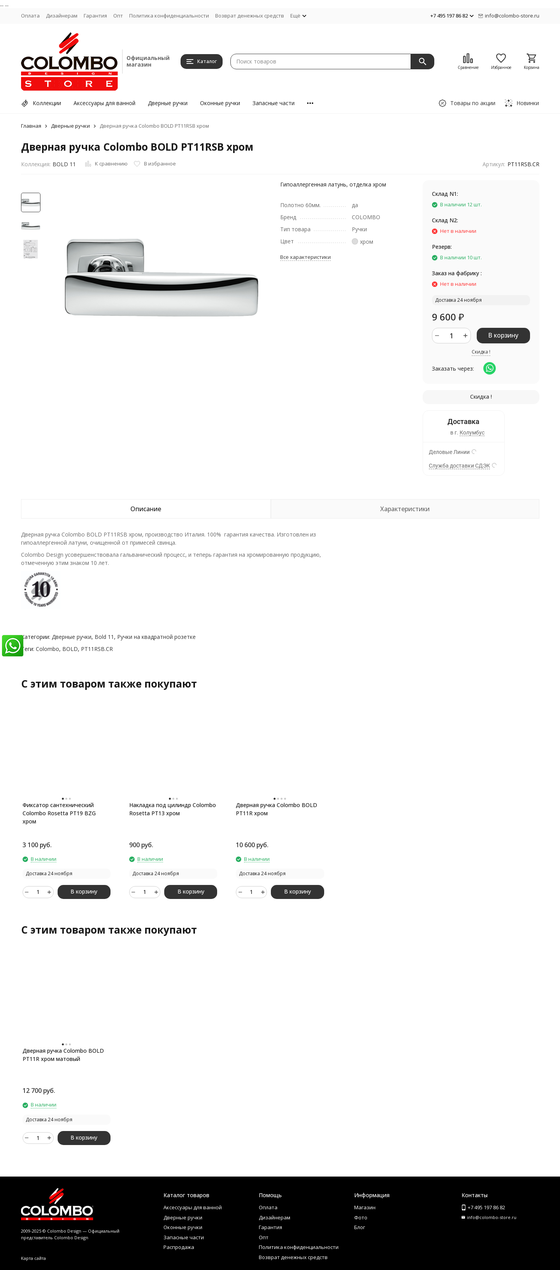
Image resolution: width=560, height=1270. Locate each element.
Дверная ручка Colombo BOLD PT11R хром (276, 809)
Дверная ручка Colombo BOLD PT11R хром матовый (63, 1054)
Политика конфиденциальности (169, 15)
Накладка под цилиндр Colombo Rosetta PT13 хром (172, 809)
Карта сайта (33, 1258)
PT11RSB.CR (97, 649)
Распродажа (178, 1247)
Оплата (30, 15)
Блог (359, 1227)
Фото (360, 1217)
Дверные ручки (168, 103)
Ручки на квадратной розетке (156, 636)
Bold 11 (104, 636)
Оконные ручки (220, 103)
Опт (118, 15)
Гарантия (95, 15)
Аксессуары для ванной (104, 103)
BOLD (70, 649)
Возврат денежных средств (249, 15)
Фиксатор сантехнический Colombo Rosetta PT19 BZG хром (59, 813)
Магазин (365, 1207)
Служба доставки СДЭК (459, 466)
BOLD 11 (64, 164)
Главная (31, 125)
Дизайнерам (61, 15)
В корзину (503, 335)
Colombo (47, 649)
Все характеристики (305, 256)
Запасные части (274, 103)
